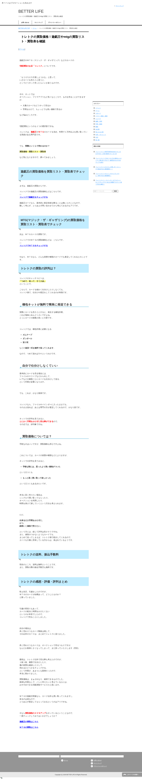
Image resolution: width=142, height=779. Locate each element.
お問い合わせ (25, 22)
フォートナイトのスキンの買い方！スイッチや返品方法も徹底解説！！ (108, 168)
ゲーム (22, 49)
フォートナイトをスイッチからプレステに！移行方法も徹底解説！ (107, 174)
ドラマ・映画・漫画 (101, 116)
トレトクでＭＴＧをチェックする (33, 246)
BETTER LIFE (31, 11)
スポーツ (98, 113)
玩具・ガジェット (100, 134)
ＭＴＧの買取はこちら (28, 727)
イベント (98, 108)
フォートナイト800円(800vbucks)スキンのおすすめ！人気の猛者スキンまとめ (108, 152)
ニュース (98, 118)
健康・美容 (98, 121)
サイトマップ (39, 22)
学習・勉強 (98, 124)
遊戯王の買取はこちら (28, 722)
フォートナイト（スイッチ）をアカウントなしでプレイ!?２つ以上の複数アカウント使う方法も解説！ (108, 182)
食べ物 (97, 140)
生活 (96, 137)
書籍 (96, 126)
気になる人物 (99, 132)
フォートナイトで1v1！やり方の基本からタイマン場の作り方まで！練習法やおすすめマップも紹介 (108, 160)
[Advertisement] (108, 65)
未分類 (97, 129)
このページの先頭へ (133, 774)
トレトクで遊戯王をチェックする (33, 197)
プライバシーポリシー (54, 22)
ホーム (66, 760)
